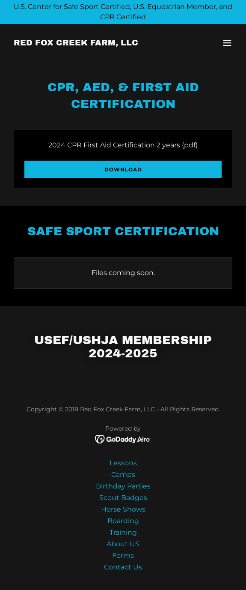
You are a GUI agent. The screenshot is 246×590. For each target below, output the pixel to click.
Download (123, 169)
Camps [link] (123, 474)
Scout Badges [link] (123, 498)
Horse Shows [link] (123, 509)
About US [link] (123, 544)
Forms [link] (123, 555)
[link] (76, 43)
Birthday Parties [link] (123, 486)
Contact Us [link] (123, 567)
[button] (227, 42)
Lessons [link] (123, 463)
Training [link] (123, 532)
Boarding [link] (123, 521)
